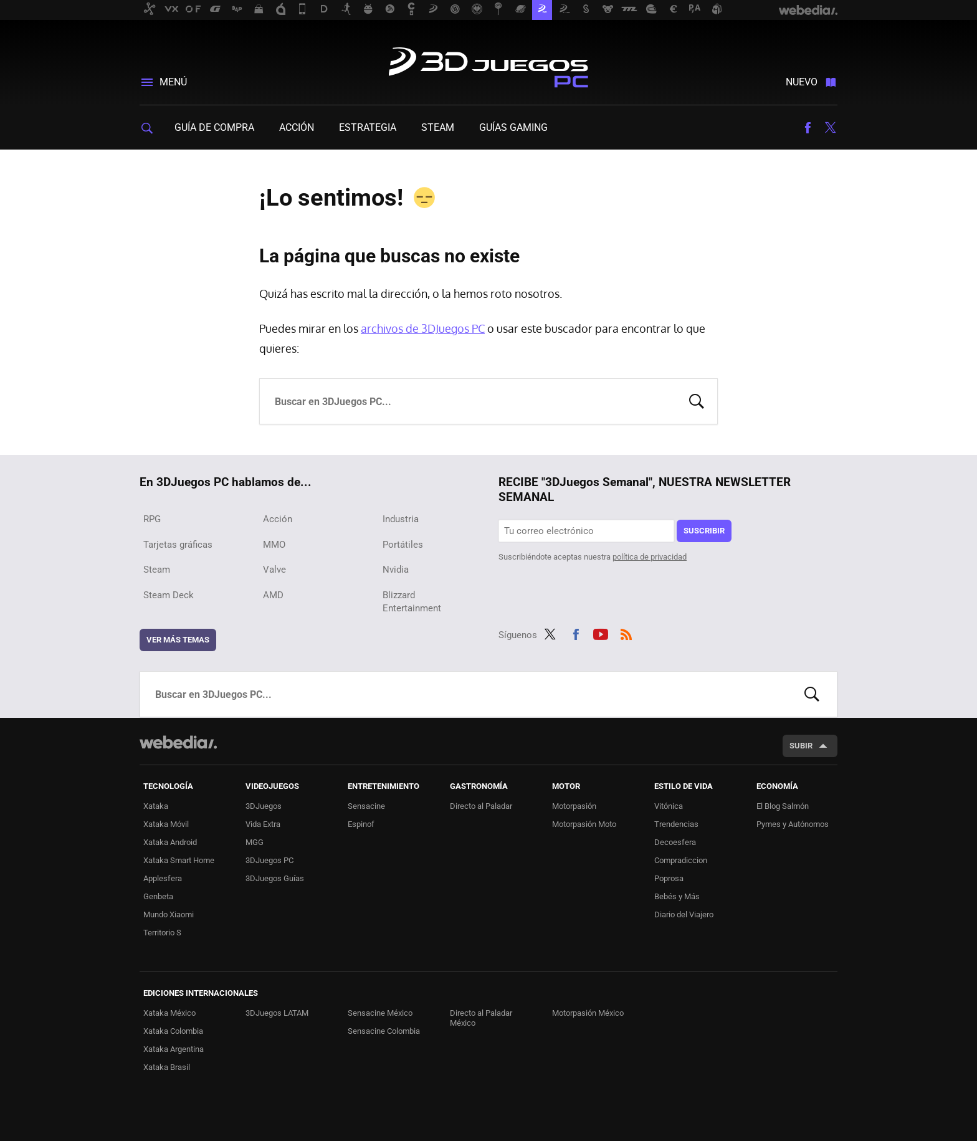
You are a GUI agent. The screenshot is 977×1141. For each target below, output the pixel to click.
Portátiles (403, 544)
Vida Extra (262, 824)
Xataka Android (170, 842)
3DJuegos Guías (274, 878)
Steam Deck (168, 595)
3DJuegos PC (488, 65)
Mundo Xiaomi (168, 914)
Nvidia (396, 569)
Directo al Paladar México (481, 1018)
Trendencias (676, 824)
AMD (273, 595)
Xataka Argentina (173, 1049)
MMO (274, 544)
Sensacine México (380, 1013)
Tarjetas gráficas (177, 544)
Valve (274, 569)
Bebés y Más (677, 896)
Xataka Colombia (173, 1031)
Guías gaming (513, 127)
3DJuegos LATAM (276, 1013)
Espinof (361, 824)
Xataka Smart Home (178, 860)
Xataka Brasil (166, 1067)
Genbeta (158, 896)
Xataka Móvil (166, 824)
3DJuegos (263, 806)
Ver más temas (177, 639)
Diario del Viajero (683, 914)
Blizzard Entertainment (412, 602)
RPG (152, 519)
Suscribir (704, 530)
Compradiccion (680, 860)
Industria (401, 519)
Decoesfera (675, 842)
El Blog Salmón (782, 806)
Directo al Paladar (481, 806)
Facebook (807, 127)
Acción (296, 127)
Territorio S (162, 932)
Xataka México (169, 1013)
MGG (254, 842)
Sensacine (366, 806)
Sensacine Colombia (384, 1031)
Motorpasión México (588, 1013)
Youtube (601, 632)
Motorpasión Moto (584, 824)
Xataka (155, 806)
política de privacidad (649, 556)
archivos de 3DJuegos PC (423, 328)
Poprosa (669, 878)
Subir (801, 745)
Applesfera (162, 878)
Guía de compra (214, 127)
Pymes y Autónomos (792, 824)
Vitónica (668, 806)
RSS (626, 632)
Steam (437, 127)
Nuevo (801, 82)
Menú (173, 82)
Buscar (696, 400)
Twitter (829, 127)
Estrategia (367, 127)
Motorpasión (574, 806)
